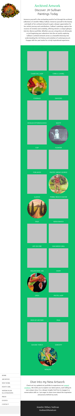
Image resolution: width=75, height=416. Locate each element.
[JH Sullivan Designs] (10, 11)
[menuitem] (10, 375)
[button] (37, 62)
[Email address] (10, 410)
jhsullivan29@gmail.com (47, 410)
